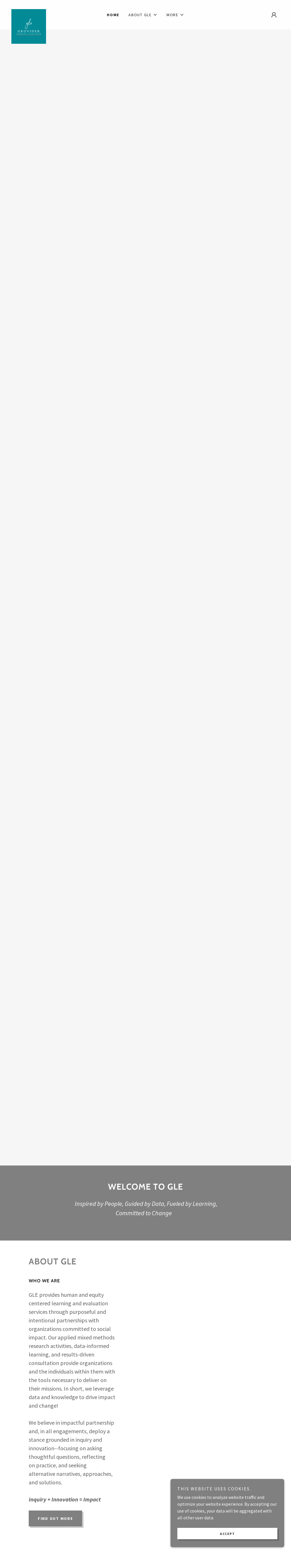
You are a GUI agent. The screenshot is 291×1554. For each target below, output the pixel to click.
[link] (44, 11)
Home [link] (113, 14)
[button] (142, 14)
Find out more (55, 1518)
